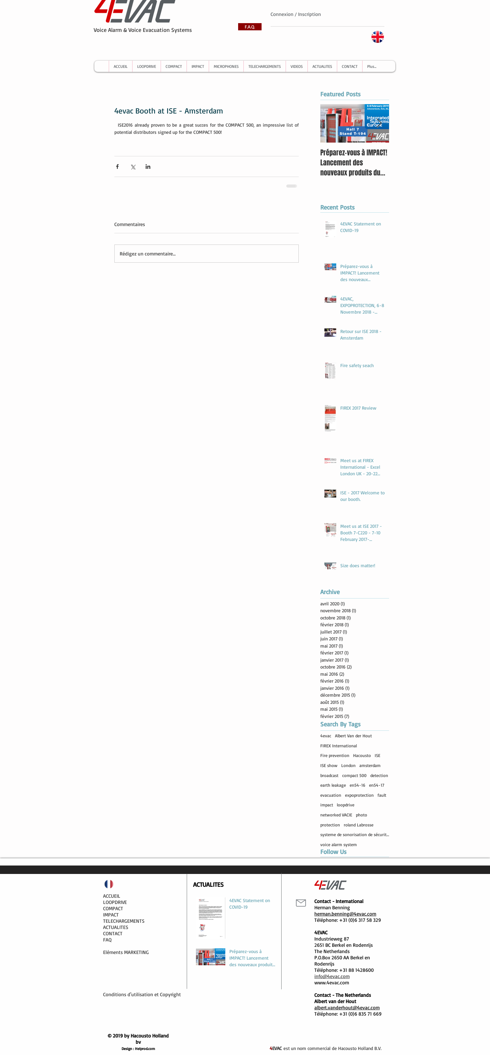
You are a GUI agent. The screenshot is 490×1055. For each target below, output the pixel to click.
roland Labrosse (358, 824)
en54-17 (376, 785)
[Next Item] (379, 123)
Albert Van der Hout (353, 735)
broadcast (329, 775)
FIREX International (338, 745)
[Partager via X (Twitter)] (133, 166)
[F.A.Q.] (250, 26)
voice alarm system (338, 844)
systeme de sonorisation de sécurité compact (354, 834)
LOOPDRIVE (115, 902)
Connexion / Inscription (296, 14)
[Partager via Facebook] (117, 166)
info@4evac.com (332, 976)
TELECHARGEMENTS (123, 921)
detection (379, 775)
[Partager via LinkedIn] (148, 166)
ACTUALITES (115, 927)
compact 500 (354, 775)
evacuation (330, 795)
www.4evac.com (331, 982)
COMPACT (113, 908)
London (348, 765)
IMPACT (111, 914)
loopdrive (345, 804)
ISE (377, 755)
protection (330, 824)
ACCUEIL (111, 896)
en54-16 (357, 785)
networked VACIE (336, 814)
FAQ (107, 939)
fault (382, 795)
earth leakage (333, 785)
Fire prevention (334, 755)
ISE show (329, 765)
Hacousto (362, 755)
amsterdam (370, 765)
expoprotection (359, 795)
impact (326, 804)
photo (361, 814)
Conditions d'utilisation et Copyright (142, 994)
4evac (325, 735)
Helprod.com (145, 1048)
